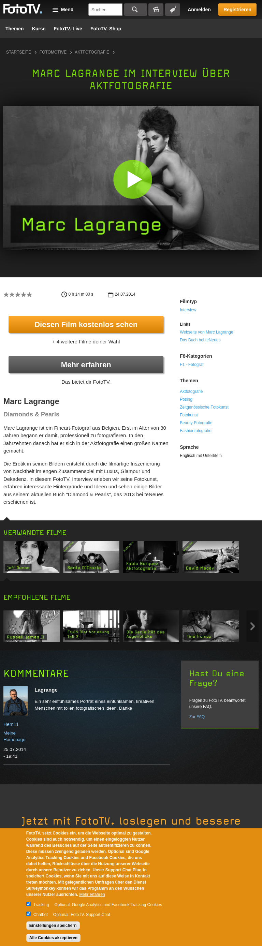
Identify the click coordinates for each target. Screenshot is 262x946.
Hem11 (11, 724)
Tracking (41, 904)
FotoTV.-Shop (105, 28)
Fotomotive (53, 52)
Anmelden (199, 9)
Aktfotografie (92, 52)
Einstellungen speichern (53, 925)
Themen (14, 28)
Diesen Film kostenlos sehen (85, 324)
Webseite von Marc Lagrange (206, 332)
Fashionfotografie (196, 430)
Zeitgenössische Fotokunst (204, 407)
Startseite (18, 52)
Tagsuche (172, 9)
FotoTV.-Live (68, 28)
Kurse (39, 28)
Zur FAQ (197, 716)
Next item (253, 626)
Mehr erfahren (86, 364)
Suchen (135, 9)
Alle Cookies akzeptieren (53, 937)
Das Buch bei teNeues (200, 340)
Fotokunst (189, 415)
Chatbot (40, 914)
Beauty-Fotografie (196, 422)
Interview (188, 310)
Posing (186, 399)
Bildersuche (155, 9)
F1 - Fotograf (191, 364)
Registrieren (237, 9)
